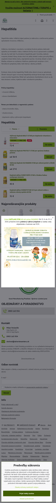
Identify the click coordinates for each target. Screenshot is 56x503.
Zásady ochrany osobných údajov (26, 487)
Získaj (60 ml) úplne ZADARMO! (21, 219)
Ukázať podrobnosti (27, 499)
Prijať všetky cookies (26, 493)
